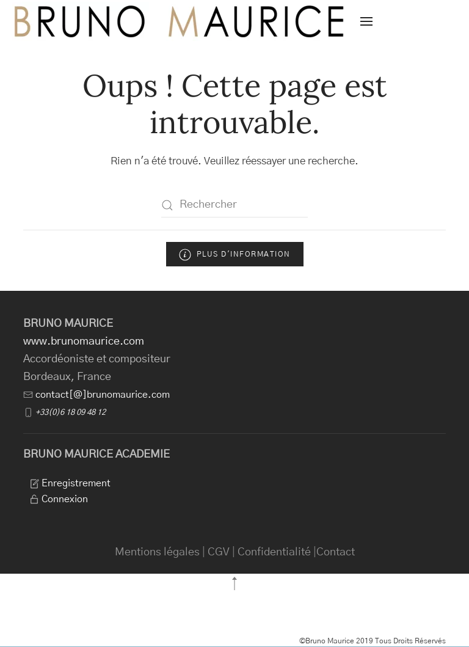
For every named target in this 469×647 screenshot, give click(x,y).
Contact (335, 552)
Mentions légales (157, 552)
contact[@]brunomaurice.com (102, 395)
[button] (366, 21)
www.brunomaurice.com (83, 341)
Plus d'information (235, 255)
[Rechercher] (234, 205)
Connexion (58, 499)
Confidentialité (274, 552)
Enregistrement (70, 483)
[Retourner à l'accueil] (180, 21)
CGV (219, 552)
